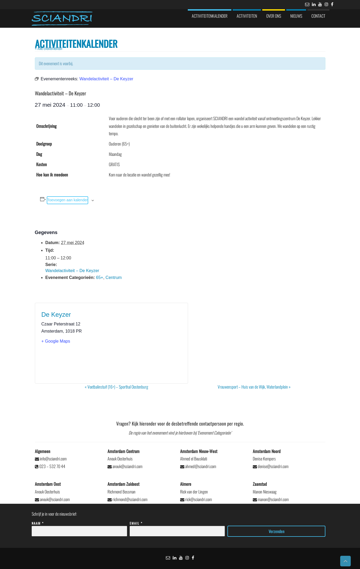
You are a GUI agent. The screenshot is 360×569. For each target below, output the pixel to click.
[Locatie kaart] (146, 343)
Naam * (79, 527)
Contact (318, 16)
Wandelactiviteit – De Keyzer (72, 270)
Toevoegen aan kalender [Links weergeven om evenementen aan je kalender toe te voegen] (67, 200)
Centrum (114, 277)
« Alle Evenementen (48, 48)
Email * (177, 527)
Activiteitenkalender (209, 16)
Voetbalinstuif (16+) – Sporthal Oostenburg (116, 387)
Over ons (273, 16)
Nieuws (296, 16)
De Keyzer (56, 314)
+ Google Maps (55, 341)
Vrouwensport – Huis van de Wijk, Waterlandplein (254, 387)
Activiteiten (247, 16)
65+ (99, 277)
